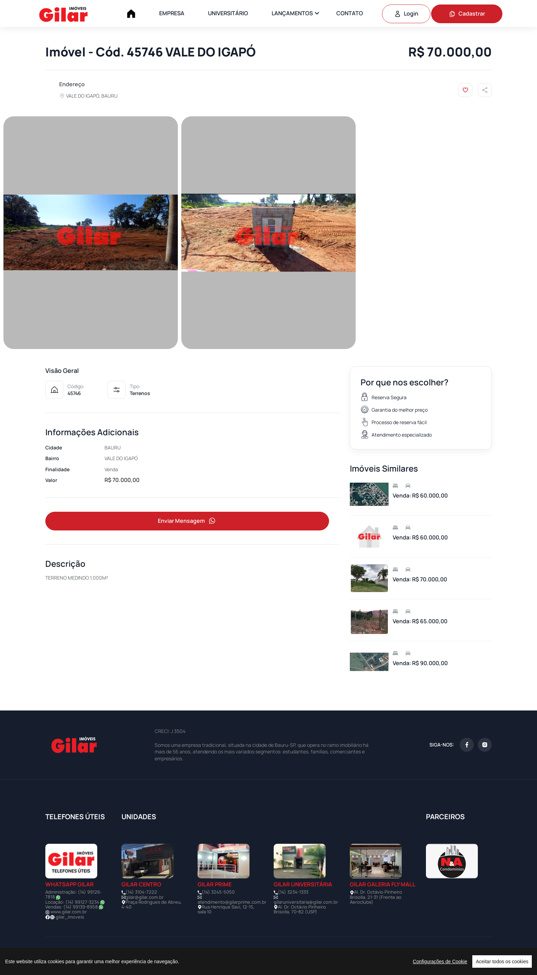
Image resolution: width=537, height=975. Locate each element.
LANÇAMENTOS (292, 13)
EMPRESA (171, 13)
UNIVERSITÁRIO (228, 13)
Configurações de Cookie (440, 961)
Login (406, 13)
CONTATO (349, 13)
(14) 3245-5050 (218, 891)
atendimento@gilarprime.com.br (232, 902)
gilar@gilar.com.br (145, 897)
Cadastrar (467, 13)
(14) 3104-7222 (141, 891)
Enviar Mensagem (187, 521)
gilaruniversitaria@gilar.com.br (306, 902)
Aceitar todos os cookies (502, 961)
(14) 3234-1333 (293, 891)
